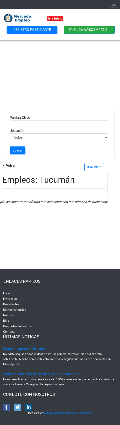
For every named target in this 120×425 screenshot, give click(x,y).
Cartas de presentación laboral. (26, 349)
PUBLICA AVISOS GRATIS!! (89, 30)
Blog (6, 320)
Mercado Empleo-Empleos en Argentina (67, 412)
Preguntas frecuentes (18, 326)
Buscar (18, 150)
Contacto (9, 331)
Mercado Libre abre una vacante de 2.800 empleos (40, 374)
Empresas (10, 298)
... (24, 364)
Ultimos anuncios (14, 309)
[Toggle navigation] (114, 4)
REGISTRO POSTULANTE (32, 30)
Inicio (6, 293)
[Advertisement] (60, 71)
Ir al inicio (94, 167)
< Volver (9, 166)
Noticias (8, 315)
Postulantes (11, 304)
